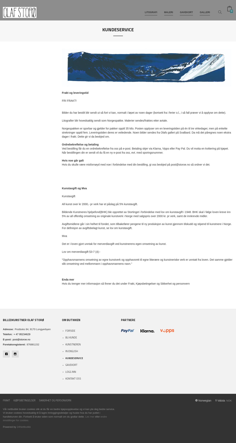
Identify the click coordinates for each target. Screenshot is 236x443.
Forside (70, 331)
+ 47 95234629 (22, 334)
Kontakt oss (73, 378)
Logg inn (70, 372)
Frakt (6, 400)
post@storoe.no (21, 339)
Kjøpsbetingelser (25, 400)
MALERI (168, 9)
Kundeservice (74, 358)
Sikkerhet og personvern (55, 400)
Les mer (89, 416)
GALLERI (205, 9)
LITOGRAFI (151, 9)
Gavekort (71, 365)
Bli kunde (71, 337)
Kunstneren (73, 344)
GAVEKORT (186, 9)
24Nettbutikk (24, 426)
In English (71, 351)
